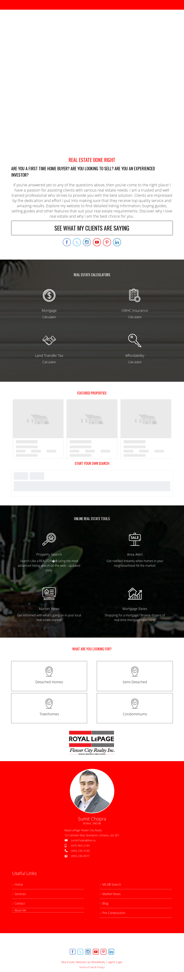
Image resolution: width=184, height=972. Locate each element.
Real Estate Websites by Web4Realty (83, 962)
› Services (19, 894)
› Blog (104, 903)
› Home (17, 884)
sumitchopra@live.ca (83, 840)
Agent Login (115, 962)
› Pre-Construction (112, 913)
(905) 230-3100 (80, 851)
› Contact (18, 903)
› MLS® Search (110, 884)
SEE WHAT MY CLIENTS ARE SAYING (91, 228)
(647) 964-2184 (80, 845)
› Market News (110, 894)
